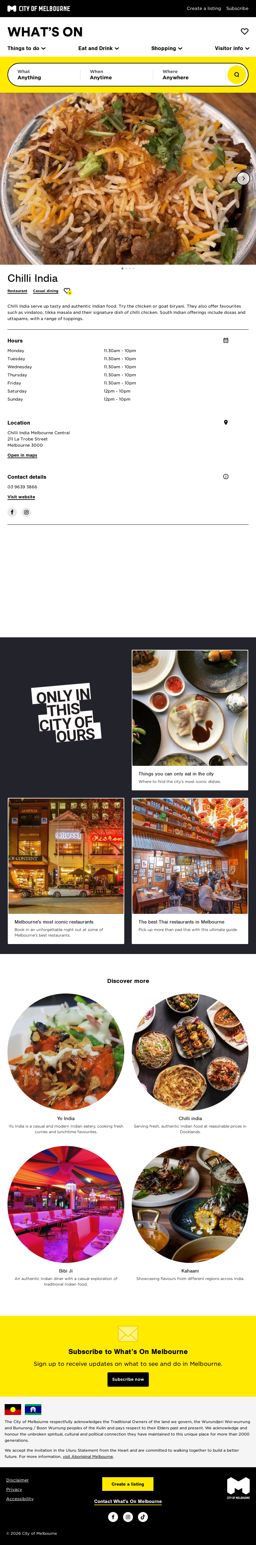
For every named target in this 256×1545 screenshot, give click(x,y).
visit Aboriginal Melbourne (88, 1456)
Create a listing (204, 8)
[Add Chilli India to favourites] (68, 291)
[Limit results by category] (44, 75)
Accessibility (20, 1498)
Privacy (14, 1489)
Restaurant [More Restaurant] (17, 291)
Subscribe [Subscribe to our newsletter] (237, 8)
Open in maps (22, 455)
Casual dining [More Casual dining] (45, 291)
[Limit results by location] (189, 75)
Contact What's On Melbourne (128, 1501)
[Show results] (236, 74)
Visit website (21, 497)
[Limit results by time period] (116, 75)
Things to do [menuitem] (26, 48)
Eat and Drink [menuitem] (98, 48)
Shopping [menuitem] (166, 48)
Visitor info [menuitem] (232, 48)
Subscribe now (128, 1379)
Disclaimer (17, 1480)
